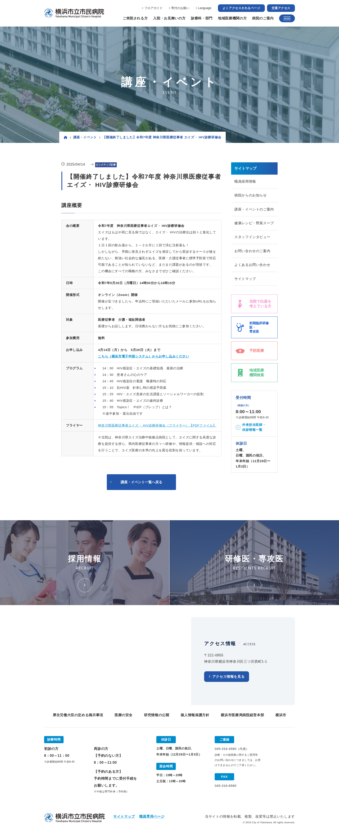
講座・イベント (85, 137)
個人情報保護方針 (195, 715)
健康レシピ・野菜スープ (254, 223)
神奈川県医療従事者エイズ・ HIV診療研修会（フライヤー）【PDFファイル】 (157, 425)
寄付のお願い (180, 8)
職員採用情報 (245, 181)
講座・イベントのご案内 (254, 209)
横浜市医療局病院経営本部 (242, 715)
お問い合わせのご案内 (252, 251)
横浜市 (280, 715)
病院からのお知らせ (250, 195)
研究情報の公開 (156, 715)
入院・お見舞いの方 (169, 18)
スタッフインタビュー (252, 237)
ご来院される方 (135, 18)
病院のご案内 (263, 18)
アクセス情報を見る (228, 677)
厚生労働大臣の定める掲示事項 (78, 715)
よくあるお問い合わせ (252, 265)
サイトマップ (245, 279)
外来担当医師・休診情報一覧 (254, 428)
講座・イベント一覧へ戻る (141, 482)
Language (204, 8)
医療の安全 (124, 715)
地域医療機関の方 (232, 18)
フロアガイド (153, 8)
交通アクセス (281, 8)
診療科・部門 (202, 18)
